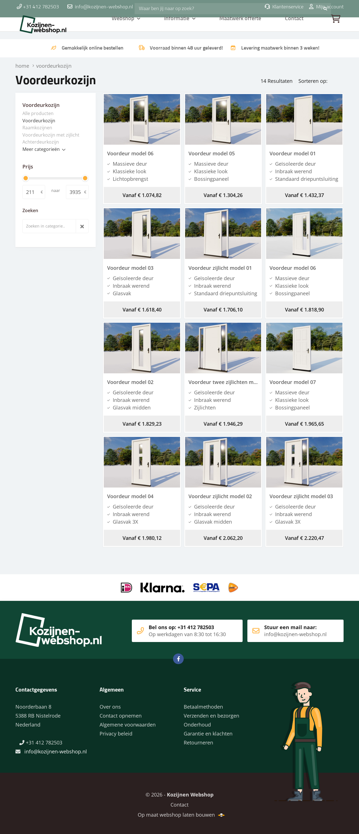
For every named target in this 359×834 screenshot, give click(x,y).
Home (51, 26)
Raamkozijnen (37, 127)
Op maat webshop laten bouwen (174, 812)
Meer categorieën (41, 149)
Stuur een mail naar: (287, 628)
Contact (295, 26)
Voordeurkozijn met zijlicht (50, 134)
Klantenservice (284, 7)
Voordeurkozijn (38, 120)
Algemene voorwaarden (128, 722)
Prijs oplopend (322, 79)
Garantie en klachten (208, 731)
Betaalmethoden (203, 704)
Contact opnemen (121, 713)
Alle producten (38, 113)
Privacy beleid (116, 731)
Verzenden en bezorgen (211, 713)
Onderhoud (197, 722)
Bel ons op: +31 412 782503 (177, 628)
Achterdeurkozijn (40, 141)
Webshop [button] (123, 26)
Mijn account (326, 7)
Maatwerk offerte (241, 26)
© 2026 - (179, 792)
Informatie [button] (178, 26)
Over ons (110, 704)
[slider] (25, 177)
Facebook (178, 656)
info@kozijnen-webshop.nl (104, 7)
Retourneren (198, 740)
